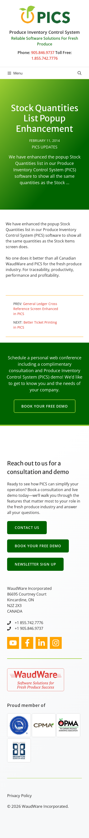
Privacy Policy (19, 795)
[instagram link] (13, 643)
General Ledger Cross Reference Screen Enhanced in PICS (35, 308)
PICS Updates (44, 147)
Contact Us (27, 527)
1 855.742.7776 (30, 622)
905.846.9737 (42, 52)
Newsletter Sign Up (35, 564)
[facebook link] (27, 643)
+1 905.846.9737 (29, 628)
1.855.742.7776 (44, 58)
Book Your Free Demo (44, 406)
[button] (79, 73)
